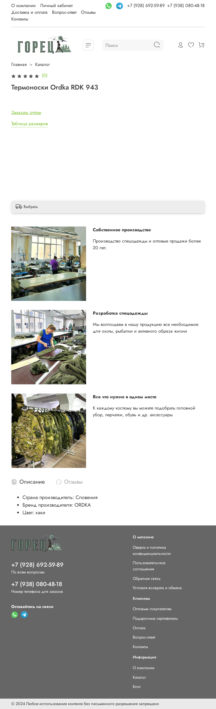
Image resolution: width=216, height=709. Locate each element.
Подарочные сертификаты (155, 618)
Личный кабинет (56, 5)
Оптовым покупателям (152, 609)
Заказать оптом (26, 112)
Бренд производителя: (48, 505)
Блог (137, 686)
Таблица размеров (29, 123)
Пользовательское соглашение (149, 566)
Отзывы (88, 12)
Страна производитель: (49, 497)
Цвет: (28, 512)
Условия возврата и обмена (157, 588)
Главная (19, 64)
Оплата (139, 628)
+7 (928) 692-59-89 (146, 5)
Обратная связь (147, 578)
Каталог (42, 64)
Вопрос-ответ (64, 12)
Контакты (19, 19)
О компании (23, 5)
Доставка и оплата (29, 12)
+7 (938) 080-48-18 (186, 5)
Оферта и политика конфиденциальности (152, 550)
